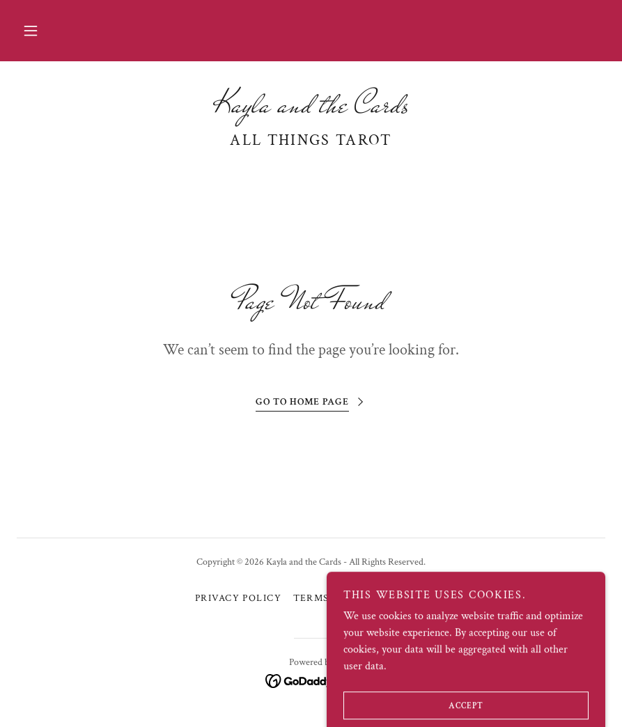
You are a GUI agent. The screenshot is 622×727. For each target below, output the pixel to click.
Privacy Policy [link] (238, 598)
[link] (311, 109)
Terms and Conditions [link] (360, 598)
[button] (31, 31)
